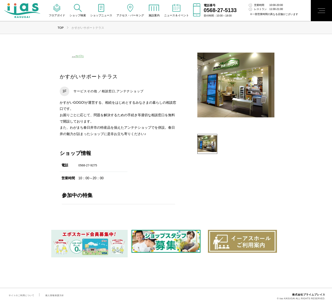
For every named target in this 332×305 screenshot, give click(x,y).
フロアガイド (57, 15)
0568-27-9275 (89, 165)
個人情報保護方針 (52, 295)
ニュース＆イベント (176, 15)
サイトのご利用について (21, 295)
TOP (61, 27)
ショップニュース (101, 15)
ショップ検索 (77, 15)
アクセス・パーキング (130, 15)
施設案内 (154, 15)
